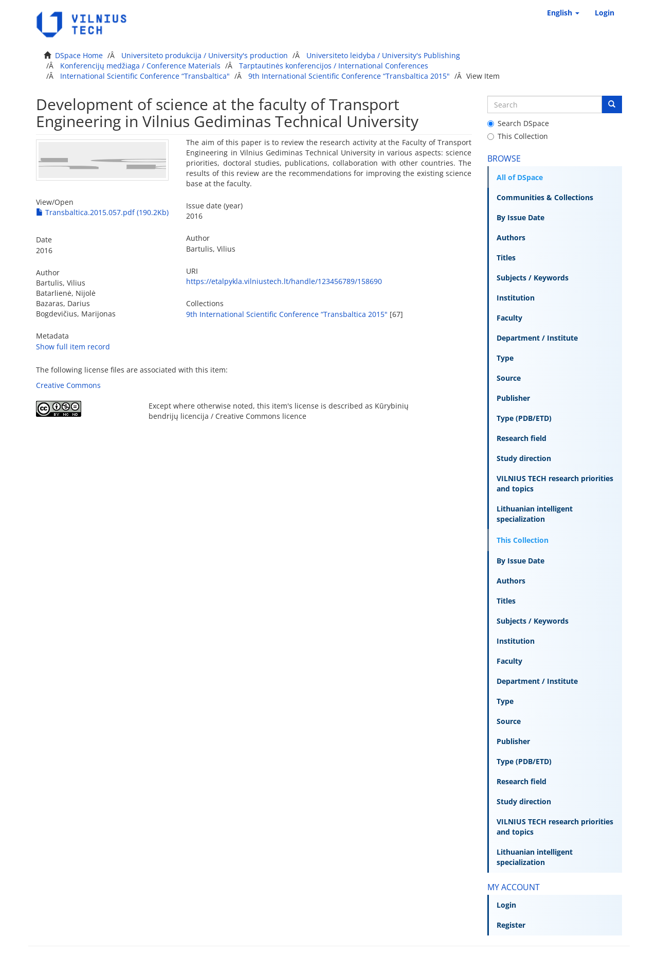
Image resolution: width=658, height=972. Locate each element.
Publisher (513, 398)
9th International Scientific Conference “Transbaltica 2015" (349, 76)
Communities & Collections (545, 197)
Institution (516, 298)
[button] (563, 13)
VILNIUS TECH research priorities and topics (555, 483)
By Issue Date (520, 217)
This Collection (517, 136)
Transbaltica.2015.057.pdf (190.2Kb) (102, 212)
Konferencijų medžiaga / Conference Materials (140, 65)
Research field (521, 438)
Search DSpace (518, 123)
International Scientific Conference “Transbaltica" (145, 76)
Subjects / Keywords (533, 277)
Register (511, 925)
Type (505, 358)
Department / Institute (537, 338)
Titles (506, 257)
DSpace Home (79, 55)
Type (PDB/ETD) (524, 418)
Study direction (524, 458)
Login (506, 905)
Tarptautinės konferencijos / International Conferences (333, 65)
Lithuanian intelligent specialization (535, 514)
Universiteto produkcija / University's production (204, 55)
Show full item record (73, 346)
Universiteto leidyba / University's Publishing (383, 55)
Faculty (509, 318)
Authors (511, 237)
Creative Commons (68, 385)
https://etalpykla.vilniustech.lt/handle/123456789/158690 (284, 281)
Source (509, 378)
